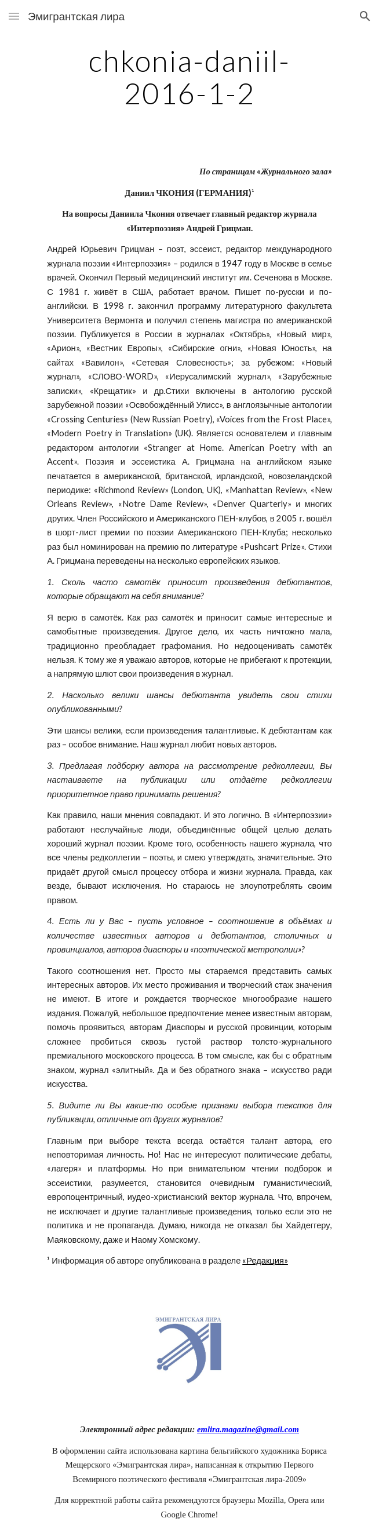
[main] (189, 77)
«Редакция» (265, 1260)
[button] (14, 16)
